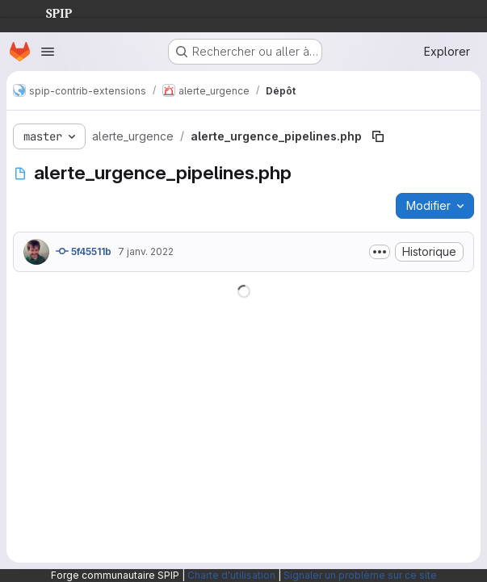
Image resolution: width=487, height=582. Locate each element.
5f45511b (83, 251)
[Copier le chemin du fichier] (378, 136)
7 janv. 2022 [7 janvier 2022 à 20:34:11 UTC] (146, 251)
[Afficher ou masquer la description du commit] (379, 252)
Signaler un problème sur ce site (360, 575)
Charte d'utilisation (231, 575)
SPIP (46, 11)
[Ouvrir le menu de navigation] (48, 52)
